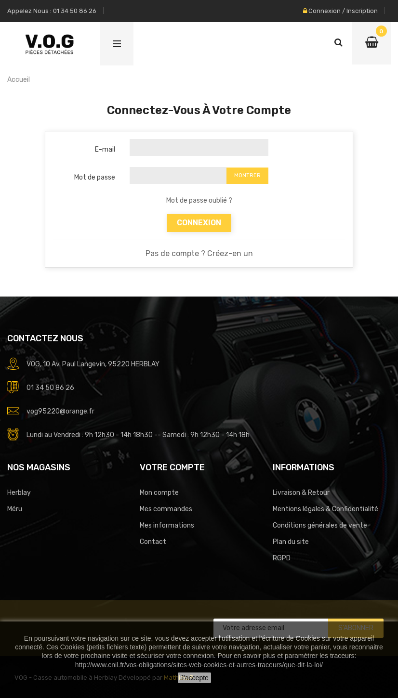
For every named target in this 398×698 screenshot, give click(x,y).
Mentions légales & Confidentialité (325, 509)
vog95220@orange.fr (60, 411)
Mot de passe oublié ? (199, 200)
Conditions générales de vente (320, 525)
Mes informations (167, 525)
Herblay (19, 493)
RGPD (282, 558)
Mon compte (159, 493)
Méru (14, 509)
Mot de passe (94, 177)
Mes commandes (166, 509)
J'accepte (194, 678)
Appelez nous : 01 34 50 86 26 (51, 10)
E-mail (105, 149)
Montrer (247, 175)
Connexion (199, 222)
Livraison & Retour (301, 493)
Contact (153, 542)
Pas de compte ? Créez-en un (199, 253)
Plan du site (291, 542)
